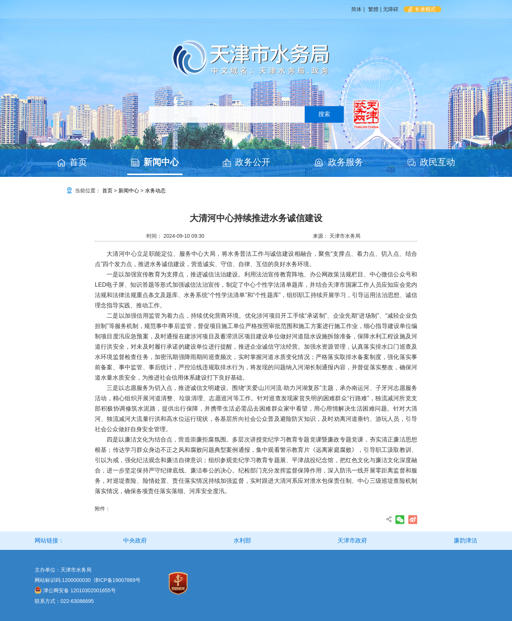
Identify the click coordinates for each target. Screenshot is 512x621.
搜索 (324, 114)
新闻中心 (161, 162)
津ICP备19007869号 (117, 580)
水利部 (242, 540)
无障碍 (390, 9)
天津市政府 (352, 540)
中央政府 (135, 540)
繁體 (373, 9)
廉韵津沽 (465, 540)
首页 (78, 162)
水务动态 (155, 190)
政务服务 (345, 162)
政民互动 (437, 162)
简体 (356, 9)
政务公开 (252, 162)
